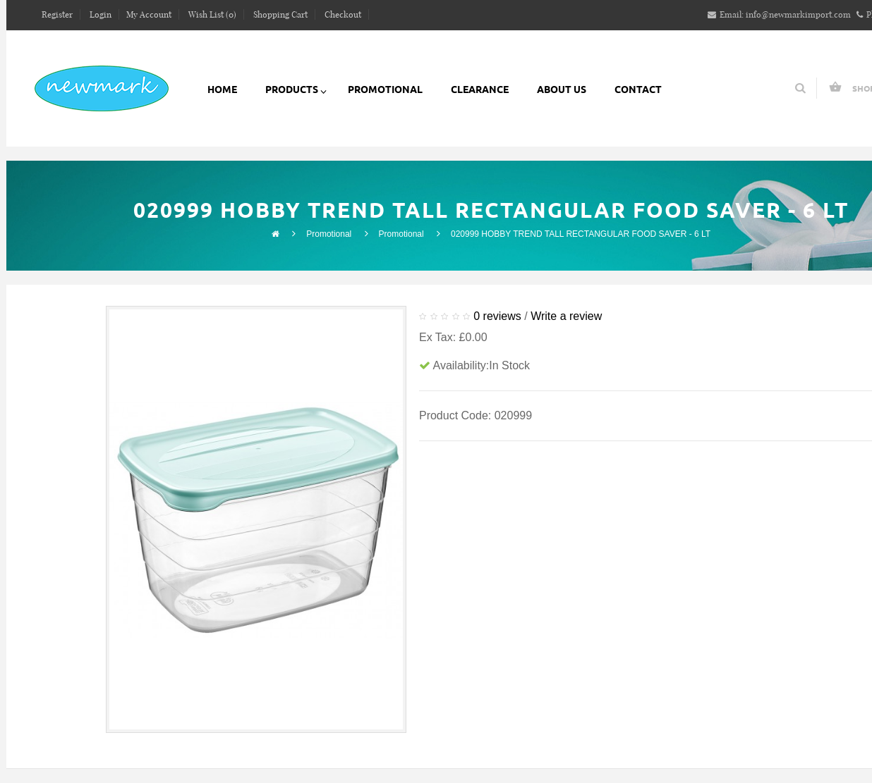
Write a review (566, 316)
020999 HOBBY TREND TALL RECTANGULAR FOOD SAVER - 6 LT (580, 234)
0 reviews (497, 316)
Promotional (328, 234)
